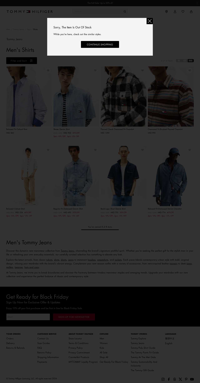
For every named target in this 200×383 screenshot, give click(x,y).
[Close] (150, 21)
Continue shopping (100, 44)
